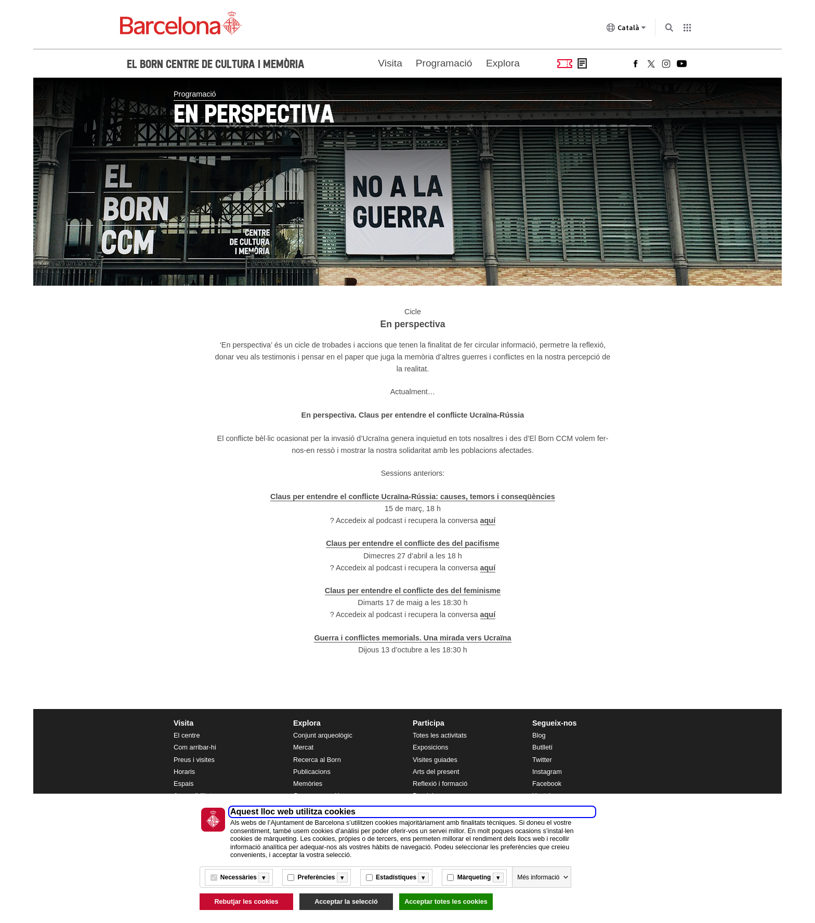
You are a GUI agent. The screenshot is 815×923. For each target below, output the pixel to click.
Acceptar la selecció (346, 901)
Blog (539, 735)
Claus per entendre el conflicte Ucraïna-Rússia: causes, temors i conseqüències (412, 496)
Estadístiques (396, 877)
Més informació (538, 877)
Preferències (316, 877)
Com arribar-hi (195, 747)
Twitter (542, 760)
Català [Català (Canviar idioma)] (626, 29)
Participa (428, 723)
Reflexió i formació (440, 783)
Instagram (547, 771)
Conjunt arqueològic (322, 735)
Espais (183, 783)
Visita (390, 63)
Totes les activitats (440, 735)
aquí (488, 520)
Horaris (184, 771)
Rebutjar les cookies (246, 901)
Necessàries (238, 877)
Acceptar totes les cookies (446, 901)
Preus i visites (194, 760)
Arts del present (436, 771)
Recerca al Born (317, 760)
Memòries (307, 783)
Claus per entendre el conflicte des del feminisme (413, 590)
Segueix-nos (554, 723)
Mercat (303, 747)
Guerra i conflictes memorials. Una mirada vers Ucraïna (412, 638)
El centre (187, 735)
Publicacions (312, 771)
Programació (444, 63)
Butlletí (542, 747)
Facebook (546, 783)
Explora (503, 63)
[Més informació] (263, 877)
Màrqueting (474, 877)
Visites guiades (435, 760)
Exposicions (430, 747)
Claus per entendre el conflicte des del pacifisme (412, 543)
